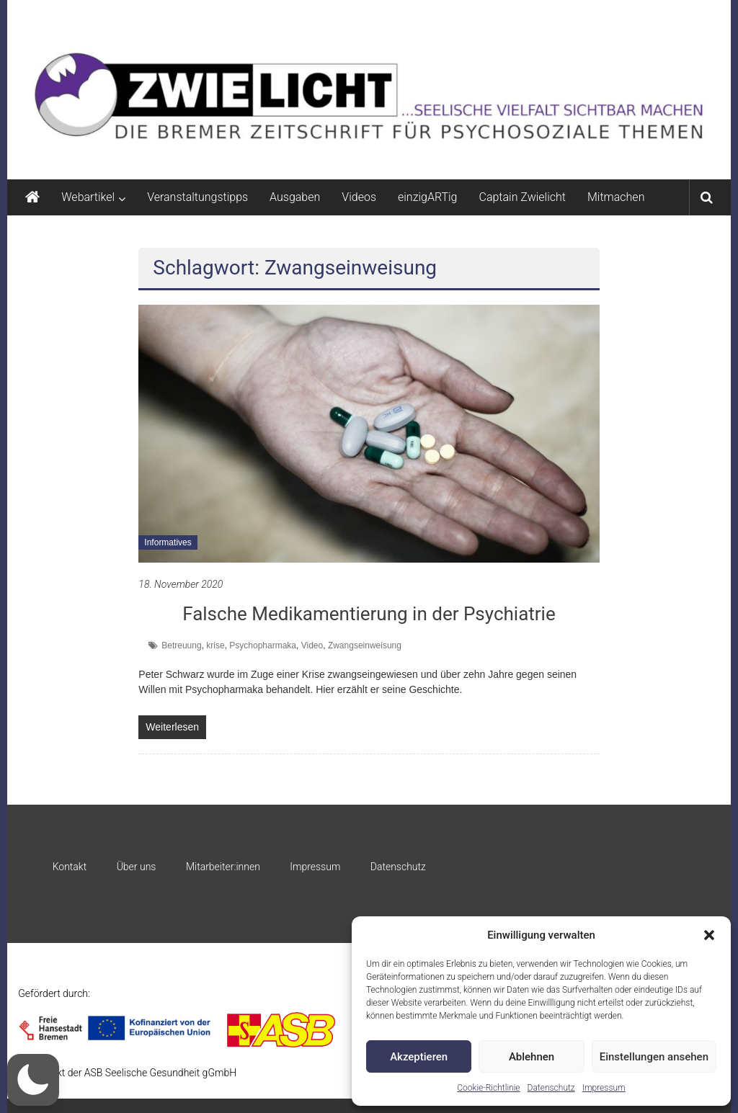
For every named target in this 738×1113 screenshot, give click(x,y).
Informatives (167, 542)
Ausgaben (295, 197)
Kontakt (70, 866)
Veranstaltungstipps (197, 197)
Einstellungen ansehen (654, 1056)
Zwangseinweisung (364, 645)
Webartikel (88, 197)
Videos (359, 197)
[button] (709, 935)
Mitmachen (615, 197)
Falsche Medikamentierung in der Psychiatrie (369, 614)
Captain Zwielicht (522, 197)
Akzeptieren (419, 1056)
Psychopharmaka (262, 645)
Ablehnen (531, 1056)
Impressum (604, 1088)
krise (215, 645)
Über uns (136, 866)
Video (312, 645)
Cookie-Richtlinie (488, 1088)
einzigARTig (427, 197)
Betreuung (181, 645)
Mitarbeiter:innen (223, 866)
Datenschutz (551, 1088)
